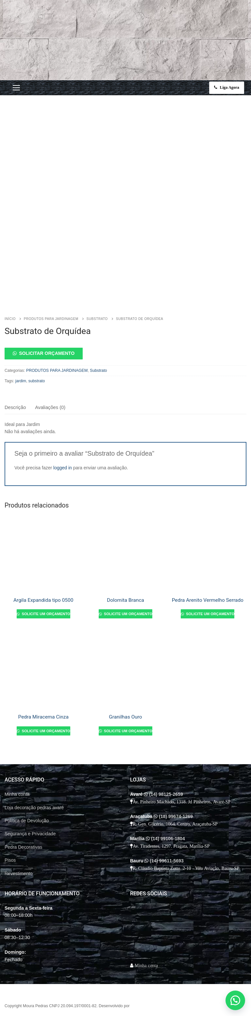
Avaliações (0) (50, 407)
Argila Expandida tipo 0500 (43, 600)
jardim (20, 381)
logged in (62, 467)
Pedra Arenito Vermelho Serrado (207, 600)
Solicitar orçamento (47, 353)
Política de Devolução (27, 820)
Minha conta (17, 794)
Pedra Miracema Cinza (43, 717)
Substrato (97, 319)
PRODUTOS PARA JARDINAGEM (51, 319)
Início (10, 319)
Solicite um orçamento (45, 614)
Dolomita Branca (125, 600)
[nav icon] (16, 88)
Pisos (10, 860)
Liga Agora (227, 87)
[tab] (15, 407)
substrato (36, 381)
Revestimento (19, 873)
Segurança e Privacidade (30, 833)
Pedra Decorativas (23, 847)
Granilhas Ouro (125, 717)
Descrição (15, 407)
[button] (125, 353)
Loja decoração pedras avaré (34, 807)
